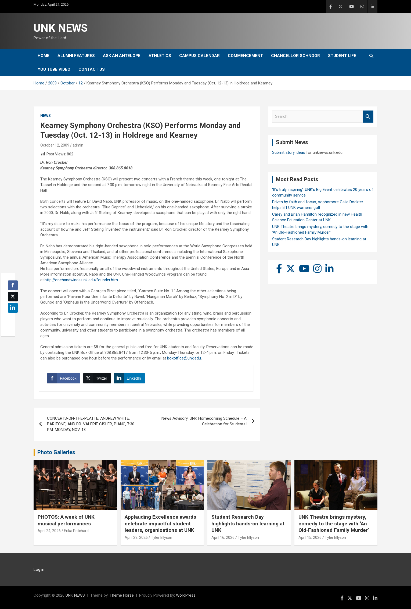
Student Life (342, 55)
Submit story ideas (288, 152)
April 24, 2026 (49, 531)
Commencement (245, 55)
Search (368, 117)
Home (43, 55)
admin (78, 145)
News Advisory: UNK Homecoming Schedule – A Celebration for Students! (204, 421)
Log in (39, 569)
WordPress (186, 595)
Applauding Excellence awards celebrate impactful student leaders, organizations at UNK (160, 523)
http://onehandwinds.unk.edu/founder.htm (81, 279)
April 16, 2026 (223, 537)
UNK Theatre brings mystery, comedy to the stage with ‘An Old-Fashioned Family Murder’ (333, 523)
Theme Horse (122, 595)
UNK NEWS (61, 28)
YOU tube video (54, 69)
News (45, 115)
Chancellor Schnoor (295, 55)
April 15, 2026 (310, 537)
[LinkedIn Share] (129, 378)
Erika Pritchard (76, 531)
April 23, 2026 (136, 537)
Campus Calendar (199, 55)
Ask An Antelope (121, 55)
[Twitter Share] (97, 378)
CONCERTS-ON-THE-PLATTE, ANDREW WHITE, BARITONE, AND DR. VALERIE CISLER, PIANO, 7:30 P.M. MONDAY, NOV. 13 (90, 424)
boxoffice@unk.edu (184, 358)
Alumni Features (76, 55)
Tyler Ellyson (161, 537)
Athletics (160, 55)
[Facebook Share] (63, 378)
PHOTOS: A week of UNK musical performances (66, 520)
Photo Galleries (56, 452)
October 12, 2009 (54, 145)
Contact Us (91, 69)
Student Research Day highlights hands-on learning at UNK (247, 523)
